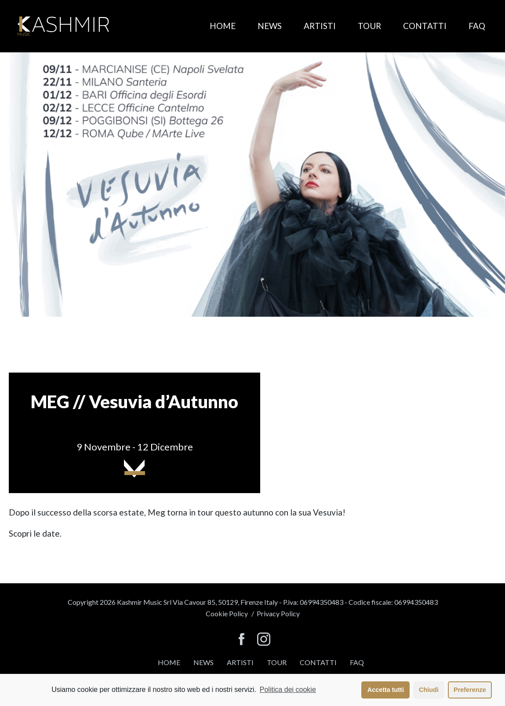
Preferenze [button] (470, 689)
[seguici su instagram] (264, 639)
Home (223, 26)
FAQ (477, 26)
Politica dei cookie (288, 689)
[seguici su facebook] (241, 639)
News (270, 26)
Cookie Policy (227, 613)
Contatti (425, 26)
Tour (369, 26)
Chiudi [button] (429, 689)
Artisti (320, 26)
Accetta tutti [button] (385, 689)
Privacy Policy (278, 613)
